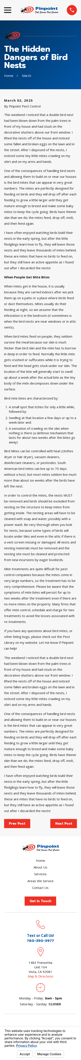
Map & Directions (40, 976)
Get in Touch (40, 901)
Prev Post (17, 823)
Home (40, 860)
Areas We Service (40, 881)
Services (40, 874)
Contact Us (40, 887)
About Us (40, 867)
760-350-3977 (40, 940)
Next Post (63, 823)
